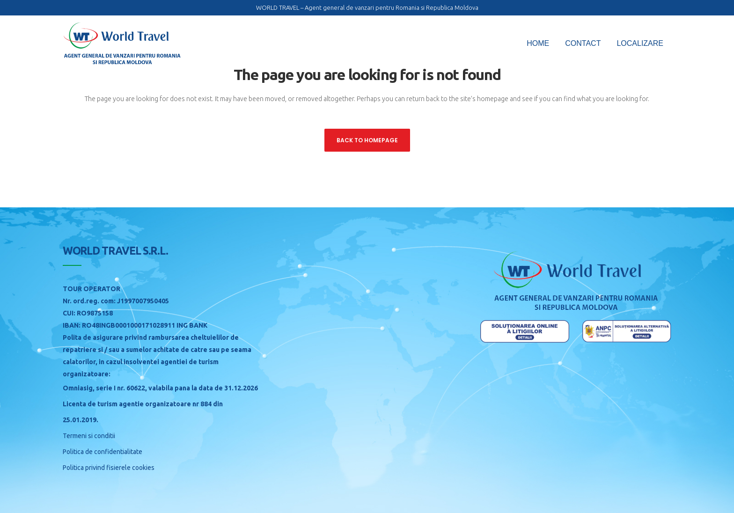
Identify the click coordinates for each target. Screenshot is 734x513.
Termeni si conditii (89, 436)
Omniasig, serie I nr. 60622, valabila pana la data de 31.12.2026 (160, 388)
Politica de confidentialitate (102, 451)
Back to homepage (367, 140)
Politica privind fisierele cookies (108, 467)
